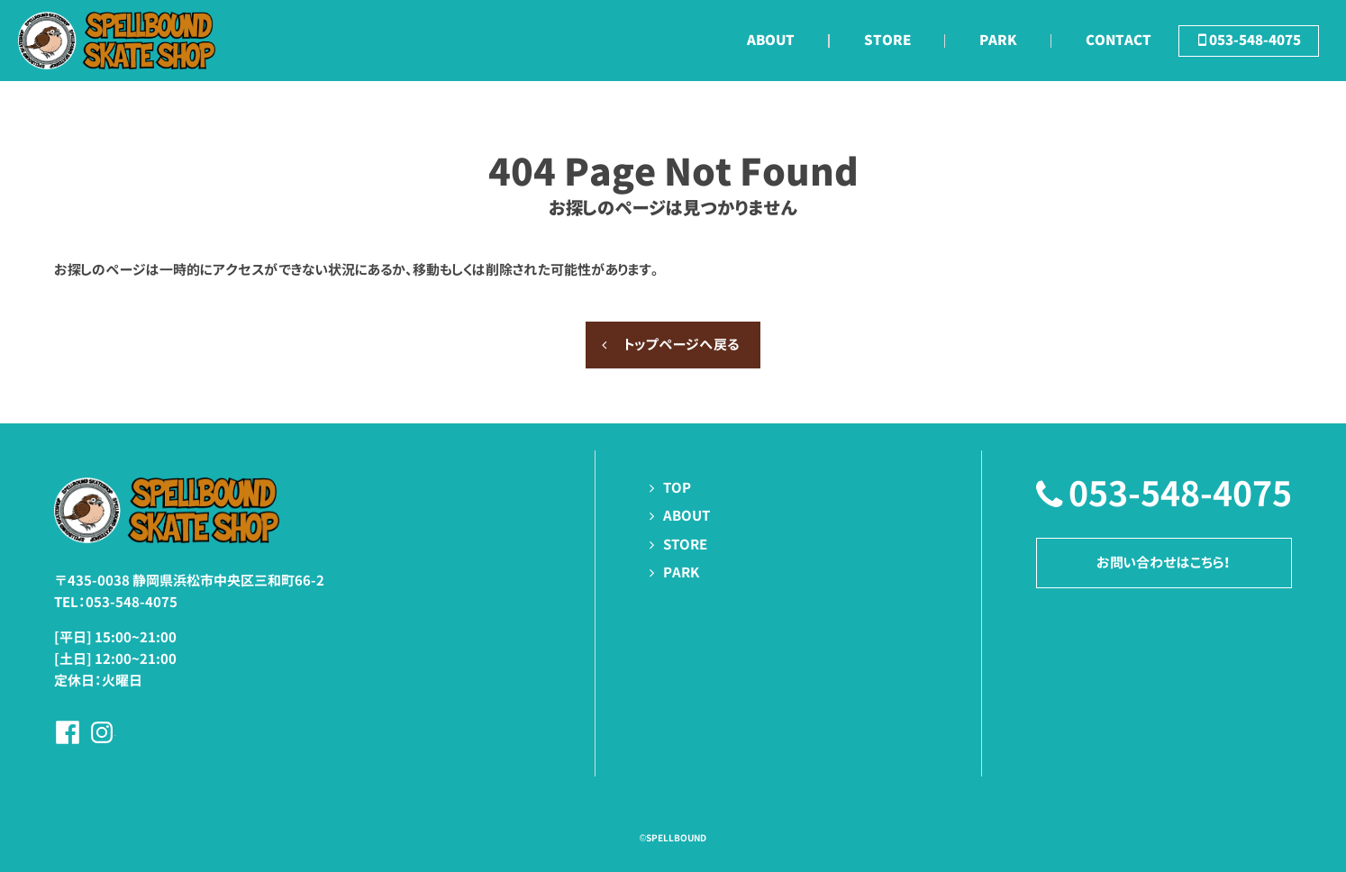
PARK (681, 572)
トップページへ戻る (682, 344)
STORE (685, 544)
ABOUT (686, 515)
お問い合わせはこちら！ (1163, 562)
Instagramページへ (101, 732)
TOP (677, 487)
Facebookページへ (67, 732)
